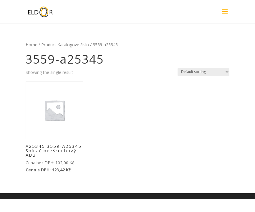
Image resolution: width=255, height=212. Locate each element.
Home (31, 44)
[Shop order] (203, 72)
